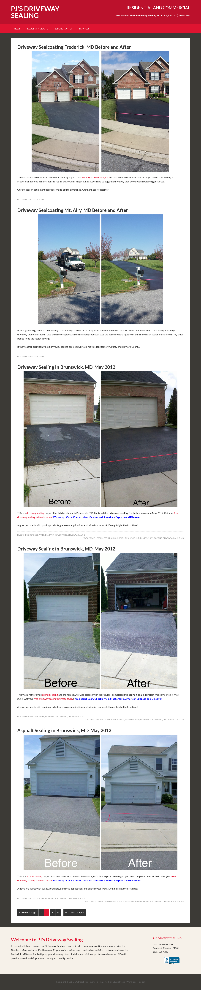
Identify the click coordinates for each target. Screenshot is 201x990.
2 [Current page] (46, 912)
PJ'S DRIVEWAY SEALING (35, 12)
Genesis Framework (99, 981)
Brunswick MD (132, 538)
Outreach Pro (81, 981)
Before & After (37, 199)
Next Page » (77, 912)
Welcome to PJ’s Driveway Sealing (47, 939)
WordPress (132, 981)
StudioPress (119, 981)
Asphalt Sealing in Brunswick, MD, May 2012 (64, 730)
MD (182, 538)
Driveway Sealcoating (151, 538)
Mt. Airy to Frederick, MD (95, 177)
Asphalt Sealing (105, 538)
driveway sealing (35, 512)
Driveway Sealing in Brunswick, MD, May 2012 (66, 367)
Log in (142, 981)
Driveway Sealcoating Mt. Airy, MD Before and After (72, 210)
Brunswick (118, 538)
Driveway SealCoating (56, 535)
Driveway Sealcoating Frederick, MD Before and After (74, 47)
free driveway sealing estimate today (53, 698)
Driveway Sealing (76, 535)
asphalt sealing (50, 694)
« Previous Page (27, 912)
